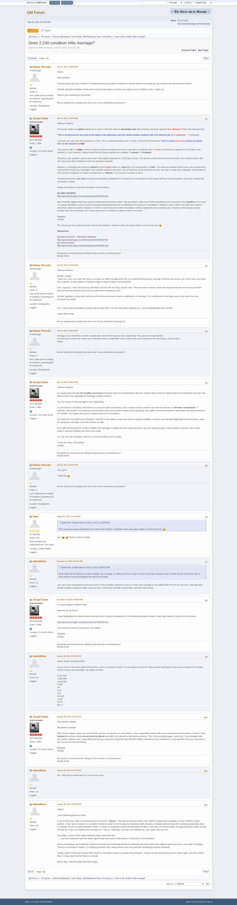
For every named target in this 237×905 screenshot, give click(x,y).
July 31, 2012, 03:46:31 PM (67, 382)
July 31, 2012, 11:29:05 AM (67, 118)
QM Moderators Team (92, 37)
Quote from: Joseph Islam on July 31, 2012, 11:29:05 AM (85, 523)
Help (187, 902)
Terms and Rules (197, 902)
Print (206, 58)
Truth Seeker (76, 37)
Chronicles (106, 37)
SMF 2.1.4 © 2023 (32, 902)
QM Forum (36, 12)
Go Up (31, 872)
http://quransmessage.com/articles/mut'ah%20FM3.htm (82, 240)
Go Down (32, 58)
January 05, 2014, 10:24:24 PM (69, 717)
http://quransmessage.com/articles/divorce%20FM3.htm (83, 196)
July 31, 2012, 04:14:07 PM (67, 465)
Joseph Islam (40, 118)
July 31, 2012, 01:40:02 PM (67, 265)
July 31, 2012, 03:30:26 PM (67, 331)
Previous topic (188, 50)
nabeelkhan (39, 561)
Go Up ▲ (208, 902)
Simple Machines (46, 902)
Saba (35, 516)
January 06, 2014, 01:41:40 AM (69, 770)
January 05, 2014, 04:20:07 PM (69, 656)
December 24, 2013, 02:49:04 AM (70, 600)
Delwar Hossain (41, 67)
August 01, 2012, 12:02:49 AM (69, 516)
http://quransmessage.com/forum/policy (193, 24)
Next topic (203, 50)
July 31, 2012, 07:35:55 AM (67, 67)
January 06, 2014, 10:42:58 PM (69, 804)
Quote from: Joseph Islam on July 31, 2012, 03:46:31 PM (85, 567)
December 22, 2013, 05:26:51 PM (70, 561)
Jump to (169, 884)
